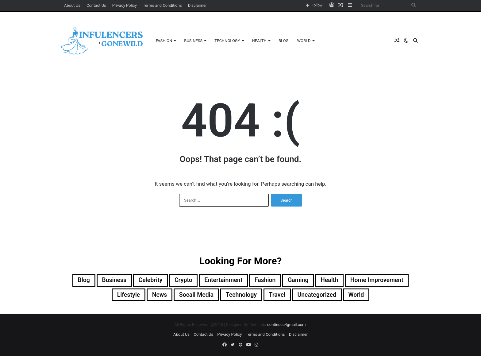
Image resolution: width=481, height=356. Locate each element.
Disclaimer (197, 5)
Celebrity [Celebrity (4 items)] (148, 280)
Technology (227, 40)
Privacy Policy (124, 5)
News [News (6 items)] (157, 295)
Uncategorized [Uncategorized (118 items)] (318, 295)
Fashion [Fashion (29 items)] (265, 280)
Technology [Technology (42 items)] (241, 295)
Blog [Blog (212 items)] (80, 280)
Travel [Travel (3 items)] (277, 295)
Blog (284, 40)
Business (193, 40)
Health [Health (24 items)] (331, 280)
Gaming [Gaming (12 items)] (299, 280)
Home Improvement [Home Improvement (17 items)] (379, 280)
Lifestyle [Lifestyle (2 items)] (126, 295)
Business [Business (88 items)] (111, 280)
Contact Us (96, 5)
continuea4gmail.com (286, 325)
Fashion (164, 40)
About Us (72, 5)
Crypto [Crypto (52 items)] (182, 280)
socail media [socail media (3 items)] (195, 295)
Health (259, 40)
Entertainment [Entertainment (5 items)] (222, 280)
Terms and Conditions (162, 5)
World (303, 40)
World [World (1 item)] (359, 295)
